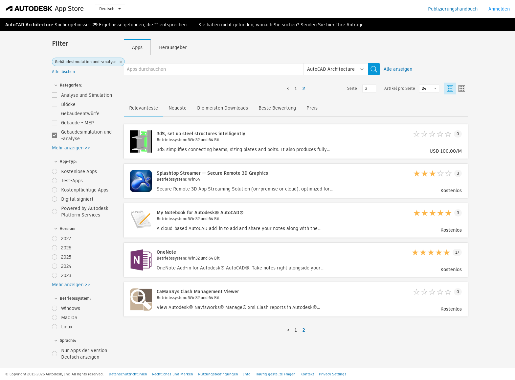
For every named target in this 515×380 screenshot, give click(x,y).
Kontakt (307, 374)
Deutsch (110, 9)
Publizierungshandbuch (453, 9)
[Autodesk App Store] (44, 9)
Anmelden (499, 9)
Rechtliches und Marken (172, 374)
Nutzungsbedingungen (218, 374)
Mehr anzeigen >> (71, 147)
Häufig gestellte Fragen (276, 374)
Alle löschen (63, 71)
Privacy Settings (333, 374)
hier (330, 24)
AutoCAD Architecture (29, 24)
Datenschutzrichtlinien (128, 374)
